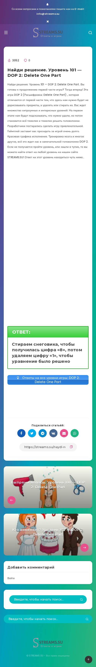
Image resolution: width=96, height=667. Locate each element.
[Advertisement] (48, 200)
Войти (11, 578)
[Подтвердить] (81, 600)
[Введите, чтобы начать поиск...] (48, 599)
